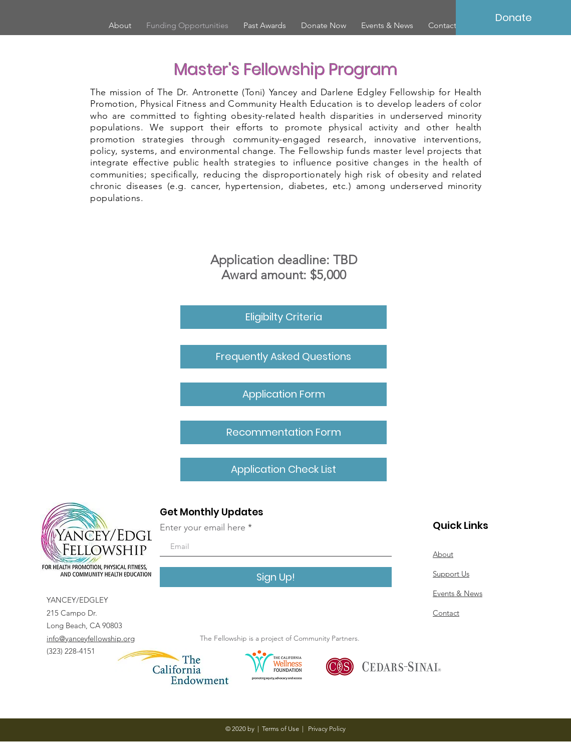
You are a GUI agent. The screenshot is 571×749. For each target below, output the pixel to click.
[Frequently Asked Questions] (283, 356)
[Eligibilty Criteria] (283, 317)
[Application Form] (283, 394)
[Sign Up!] (276, 577)
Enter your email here (202, 527)
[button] (283, 432)
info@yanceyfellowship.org (91, 638)
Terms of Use (280, 728)
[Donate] (513, 17)
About (443, 554)
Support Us (451, 574)
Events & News (457, 593)
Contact (446, 613)
